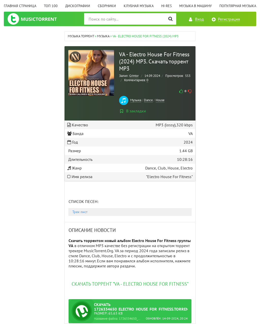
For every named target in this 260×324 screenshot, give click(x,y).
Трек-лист (80, 212)
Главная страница (20, 6)
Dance (148, 100)
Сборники (107, 6)
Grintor (134, 76)
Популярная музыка (237, 6)
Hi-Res (166, 6)
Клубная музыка (139, 6)
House (160, 100)
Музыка (135, 100)
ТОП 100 (51, 6)
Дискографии (77, 6)
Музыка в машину (195, 6)
